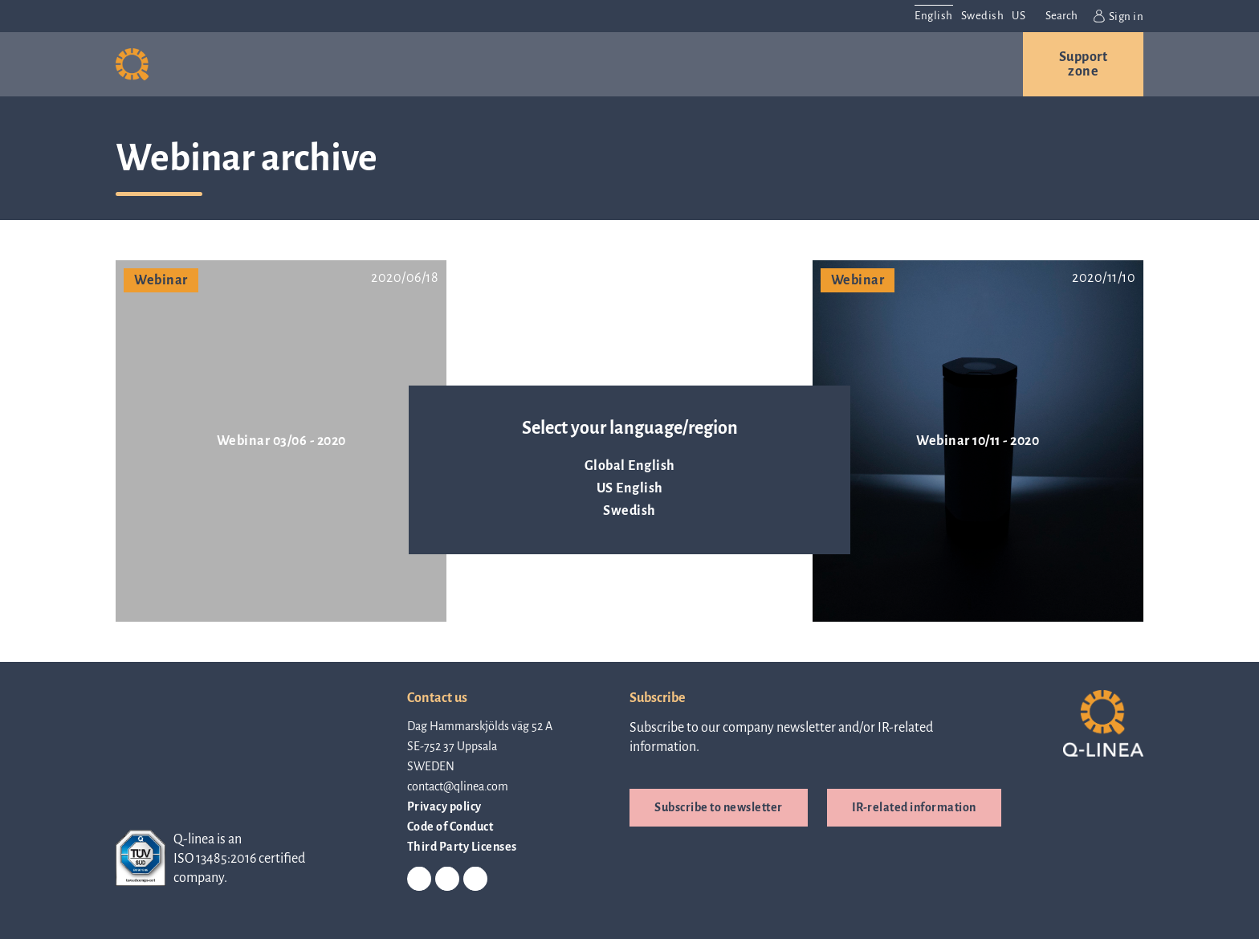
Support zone (1083, 64)
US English (630, 488)
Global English (630, 466)
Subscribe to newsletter (718, 807)
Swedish (629, 511)
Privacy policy (444, 806)
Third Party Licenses (462, 846)
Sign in (1118, 16)
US (1018, 16)
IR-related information (914, 807)
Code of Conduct (450, 826)
